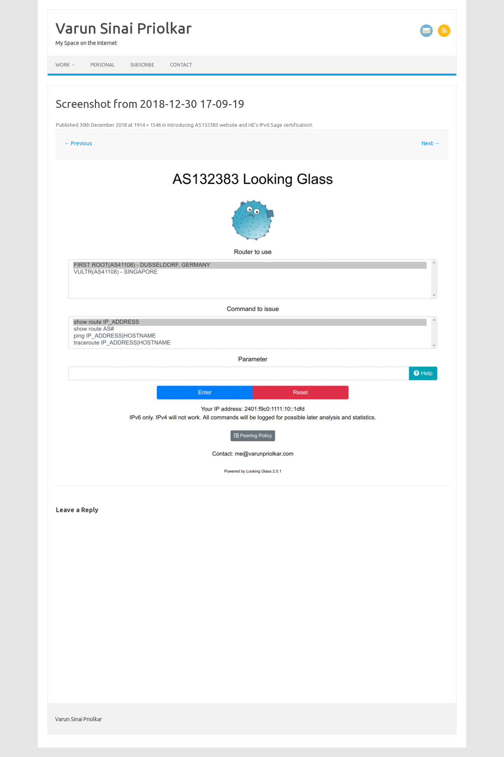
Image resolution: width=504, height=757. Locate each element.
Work (63, 64)
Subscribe (142, 64)
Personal (103, 64)
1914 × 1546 (147, 125)
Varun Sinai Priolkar (124, 28)
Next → (431, 143)
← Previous (78, 143)
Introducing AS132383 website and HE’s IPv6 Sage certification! (239, 125)
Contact (181, 64)
